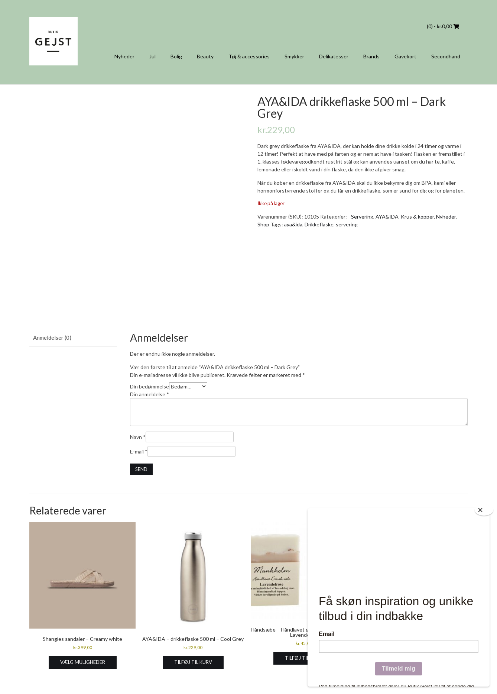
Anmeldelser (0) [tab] (52, 337)
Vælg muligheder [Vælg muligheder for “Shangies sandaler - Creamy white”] (82, 662)
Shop (263, 224)
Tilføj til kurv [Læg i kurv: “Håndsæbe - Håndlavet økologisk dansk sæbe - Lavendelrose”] (304, 658)
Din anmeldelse (149, 394)
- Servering (360, 216)
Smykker (294, 56)
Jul (152, 56)
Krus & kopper (417, 216)
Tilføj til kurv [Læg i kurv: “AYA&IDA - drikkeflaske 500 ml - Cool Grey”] (193, 662)
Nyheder (124, 56)
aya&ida (293, 224)
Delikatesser (333, 56)
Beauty (205, 56)
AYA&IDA (387, 216)
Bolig (176, 56)
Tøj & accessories (249, 56)
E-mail (138, 451)
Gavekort (405, 56)
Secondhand (445, 56)
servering (347, 224)
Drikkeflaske (319, 224)
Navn (138, 437)
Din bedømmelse (149, 386)
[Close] (484, 510)
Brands (371, 56)
